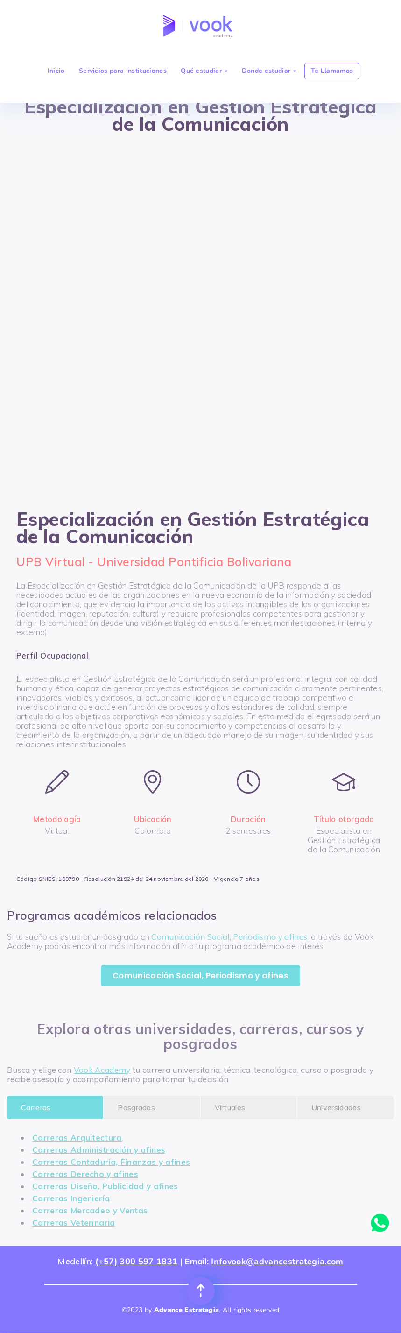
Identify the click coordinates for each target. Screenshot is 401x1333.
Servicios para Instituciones (123, 70)
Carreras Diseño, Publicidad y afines (105, 1186)
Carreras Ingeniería (71, 1198)
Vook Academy (102, 1070)
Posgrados (136, 1107)
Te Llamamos (332, 70)
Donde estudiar (269, 70)
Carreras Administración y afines (98, 1150)
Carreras (36, 1107)
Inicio (56, 70)
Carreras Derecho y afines (85, 1174)
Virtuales (230, 1107)
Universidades (336, 1107)
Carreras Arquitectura (77, 1137)
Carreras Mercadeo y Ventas (90, 1210)
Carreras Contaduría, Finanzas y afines (111, 1162)
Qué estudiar (204, 70)
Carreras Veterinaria (73, 1222)
